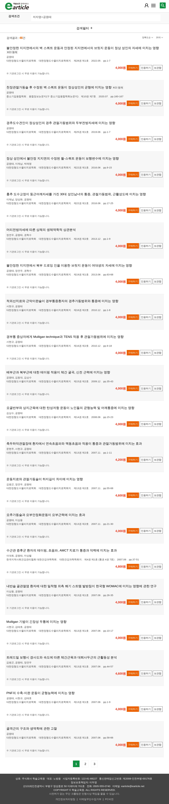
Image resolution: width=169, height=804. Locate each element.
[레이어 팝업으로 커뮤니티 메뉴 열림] (153, 5)
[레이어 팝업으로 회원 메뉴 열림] (147, 5)
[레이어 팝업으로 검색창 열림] (163, 5)
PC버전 (109, 799)
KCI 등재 (12, 52)
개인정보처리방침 (65, 799)
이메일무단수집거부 (90, 799)
